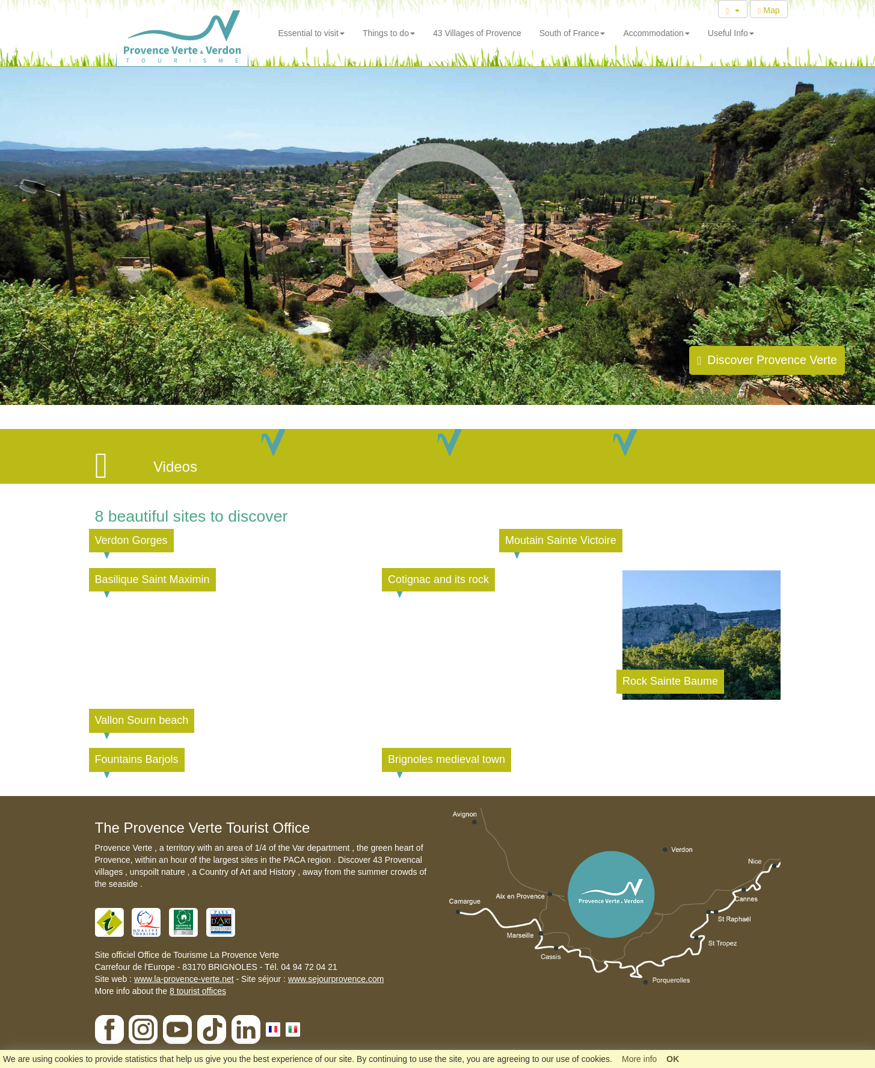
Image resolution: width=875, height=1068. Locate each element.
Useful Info (731, 33)
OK (672, 1059)
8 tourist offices (198, 991)
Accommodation (656, 33)
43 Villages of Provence (477, 33)
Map (768, 10)
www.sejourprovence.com (336, 979)
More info (639, 1059)
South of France (572, 33)
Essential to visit (311, 33)
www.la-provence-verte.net (184, 979)
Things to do (389, 33)
